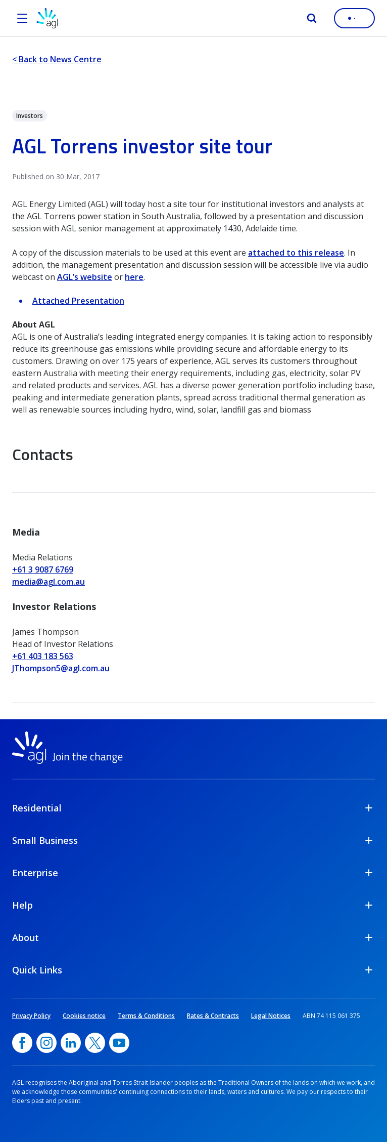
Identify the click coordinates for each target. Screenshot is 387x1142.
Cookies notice (84, 1015)
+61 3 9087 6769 (42, 569)
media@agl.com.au (48, 581)
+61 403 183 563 (42, 656)
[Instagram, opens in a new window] (46, 1043)
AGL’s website (84, 276)
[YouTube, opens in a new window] (119, 1043)
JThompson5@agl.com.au (61, 668)
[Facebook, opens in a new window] (22, 1043)
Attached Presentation (78, 300)
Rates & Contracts (213, 1015)
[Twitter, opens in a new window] (95, 1043)
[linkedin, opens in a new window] (71, 1043)
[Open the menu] (22, 18)
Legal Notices (271, 1015)
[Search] (312, 18)
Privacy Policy (31, 1015)
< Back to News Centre (57, 59)
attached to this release (296, 252)
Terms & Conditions (146, 1015)
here (134, 276)
